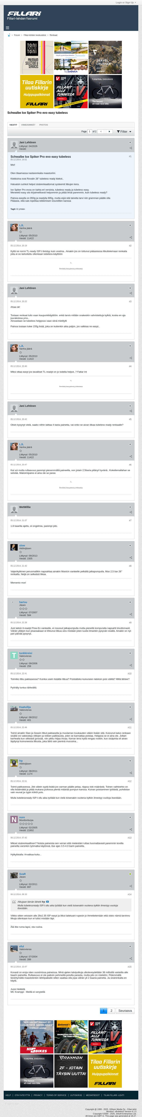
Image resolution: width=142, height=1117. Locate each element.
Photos (43, 125)
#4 (130, 366)
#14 (129, 894)
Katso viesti (47, 902)
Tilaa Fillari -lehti (114, 1095)
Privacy (38, 1095)
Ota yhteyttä (22, 1095)
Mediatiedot (93, 1095)
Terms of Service (56, 1095)
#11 (129, 727)
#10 (129, 673)
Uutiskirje (76, 1095)
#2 (130, 245)
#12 (129, 781)
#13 (129, 838)
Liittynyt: (23, 146)
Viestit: (22, 149)
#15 (129, 967)
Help (8, 1095)
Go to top (13, 1104)
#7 (130, 520)
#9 (130, 622)
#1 (130, 156)
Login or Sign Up (126, 2)
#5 (130, 419)
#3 (130, 301)
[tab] (13, 124)
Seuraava (125, 1010)
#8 (130, 566)
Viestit (13, 125)
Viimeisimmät (28, 125)
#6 (130, 464)
